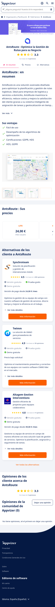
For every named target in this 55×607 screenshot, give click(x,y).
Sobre (4, 566)
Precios (26, 65)
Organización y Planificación (16, 17)
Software (5, 571)
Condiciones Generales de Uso (13, 557)
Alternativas (43, 65)
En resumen (9, 65)
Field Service (35, 17)
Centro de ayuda (8, 588)
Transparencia (7, 553)
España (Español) (20, 599)
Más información (27, 316)
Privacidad (6, 548)
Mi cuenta (6, 583)
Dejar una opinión (42, 502)
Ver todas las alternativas (27, 464)
